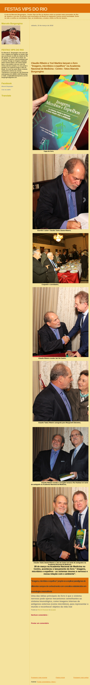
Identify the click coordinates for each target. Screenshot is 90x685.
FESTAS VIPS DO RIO (25, 9)
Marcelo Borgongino (7, 86)
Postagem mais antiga (80, 677)
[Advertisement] (59, 44)
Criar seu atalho (6, 89)
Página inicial (60, 677)
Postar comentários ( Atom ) (46, 682)
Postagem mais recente (39, 677)
